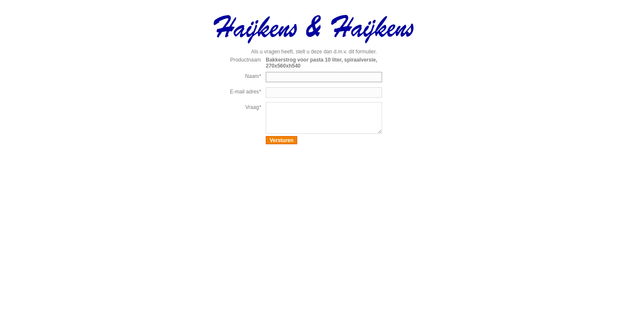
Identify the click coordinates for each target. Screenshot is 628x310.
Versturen (281, 140)
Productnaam (245, 60)
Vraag (253, 107)
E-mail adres (245, 92)
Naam (253, 76)
